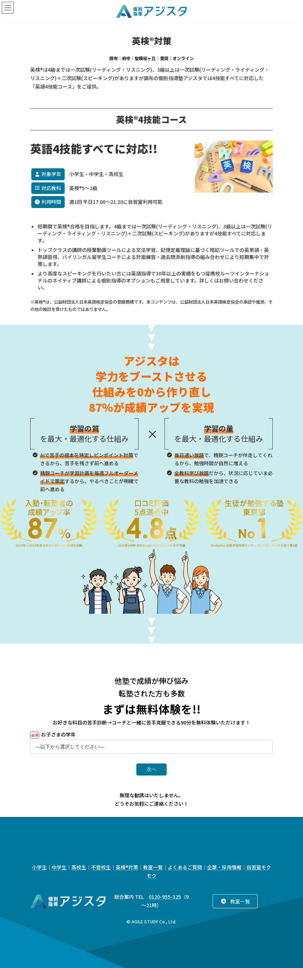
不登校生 (101, 867)
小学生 (39, 867)
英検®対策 (127, 867)
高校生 (78, 867)
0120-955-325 (165, 896)
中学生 (59, 867)
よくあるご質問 (185, 867)
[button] (235, 901)
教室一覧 (153, 867)
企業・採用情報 (224, 867)
